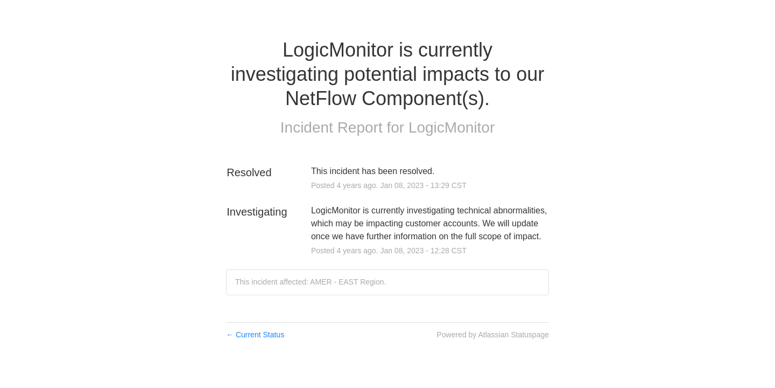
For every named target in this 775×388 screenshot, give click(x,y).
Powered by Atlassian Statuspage (492, 334)
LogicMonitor (451, 127)
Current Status (255, 334)
